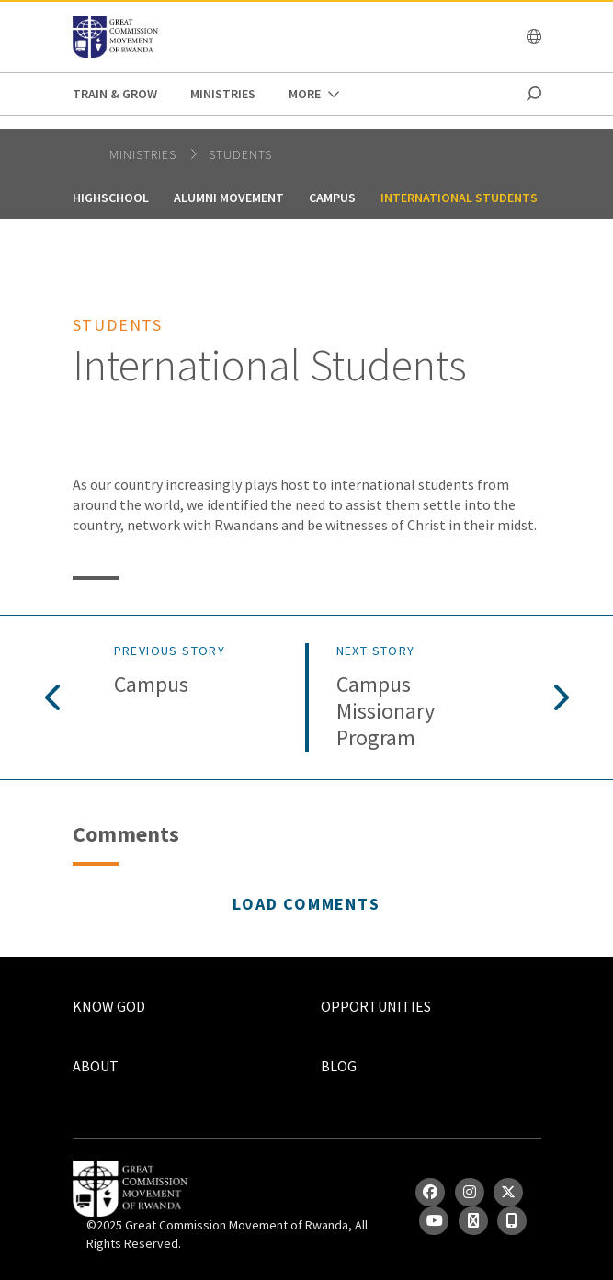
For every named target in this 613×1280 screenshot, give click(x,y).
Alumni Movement (229, 197)
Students (240, 154)
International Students (459, 197)
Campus (332, 197)
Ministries (222, 93)
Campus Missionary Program (385, 711)
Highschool (111, 197)
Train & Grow (115, 93)
